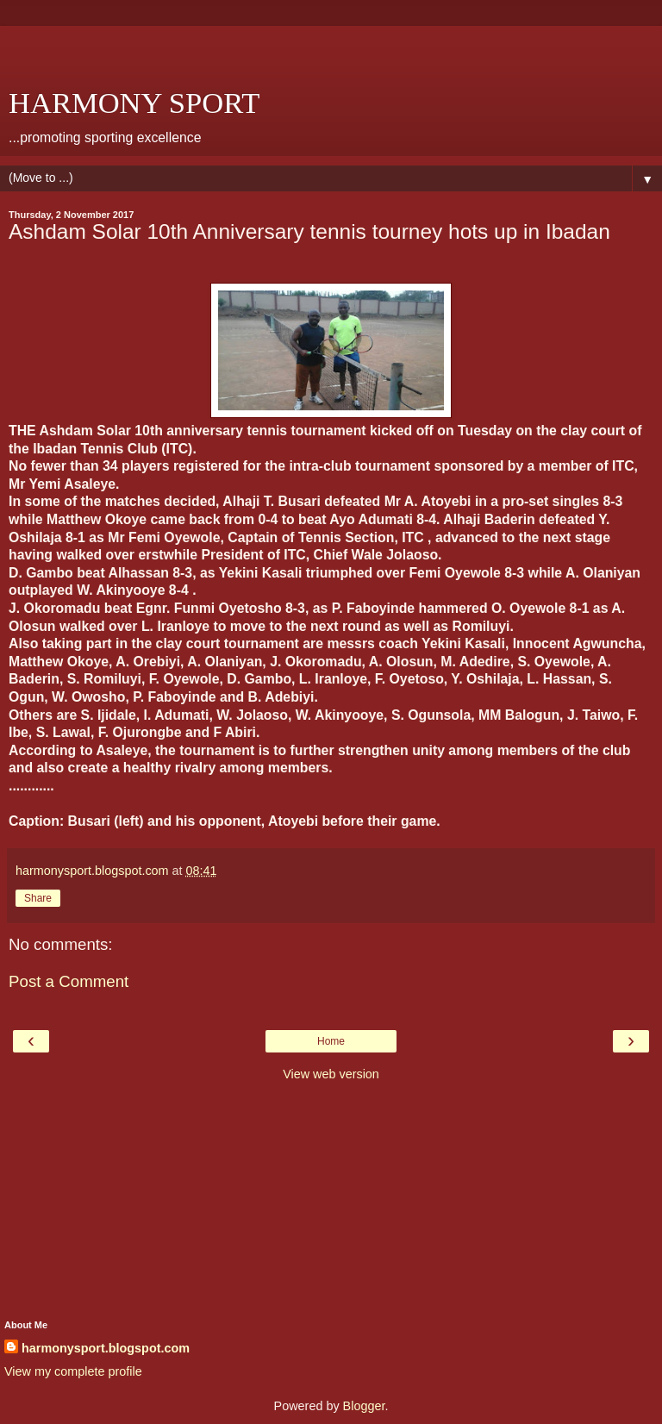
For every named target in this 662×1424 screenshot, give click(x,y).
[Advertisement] (331, 47)
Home (331, 1041)
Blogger (364, 1406)
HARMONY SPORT (134, 102)
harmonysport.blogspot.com (106, 1348)
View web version (331, 1074)
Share (38, 898)
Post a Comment (68, 981)
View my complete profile (73, 1371)
